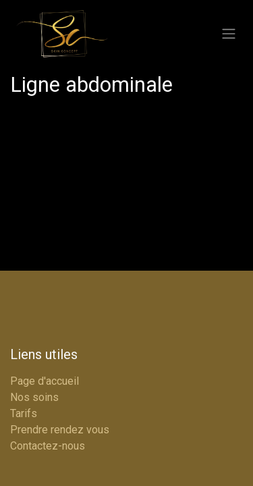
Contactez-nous (47, 445)
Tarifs (23, 413)
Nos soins (34, 397)
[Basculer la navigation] (229, 34)
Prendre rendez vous (59, 429)
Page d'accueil (44, 381)
